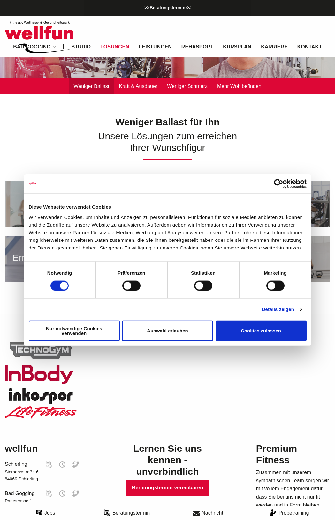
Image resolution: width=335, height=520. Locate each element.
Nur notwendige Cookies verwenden (74, 330)
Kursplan (237, 46)
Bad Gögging (19, 493)
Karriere (274, 46)
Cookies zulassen (261, 330)
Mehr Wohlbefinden (239, 86)
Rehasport (197, 46)
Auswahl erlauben (167, 330)
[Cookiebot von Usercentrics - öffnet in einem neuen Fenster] (279, 184)
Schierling (16, 464)
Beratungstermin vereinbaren (167, 487)
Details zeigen (278, 309)
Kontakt (309, 46)
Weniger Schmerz (187, 86)
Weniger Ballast (91, 86)
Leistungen (155, 46)
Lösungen (114, 46)
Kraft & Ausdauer (138, 86)
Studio (81, 46)
